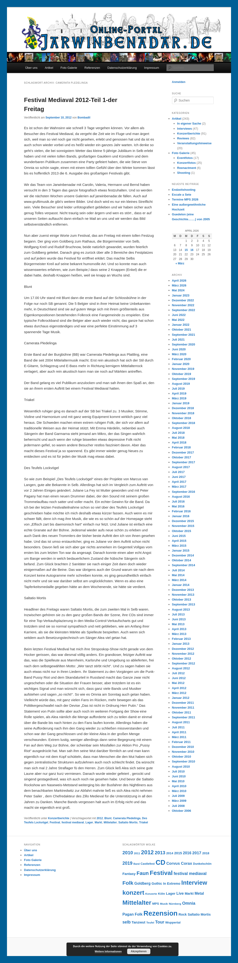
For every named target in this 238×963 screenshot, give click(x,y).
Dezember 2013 (183, 590)
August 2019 (181, 383)
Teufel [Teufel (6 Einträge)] (150, 922)
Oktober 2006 (181, 810)
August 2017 (181, 467)
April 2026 (179, 280)
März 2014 (179, 580)
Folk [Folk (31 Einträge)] (127, 883)
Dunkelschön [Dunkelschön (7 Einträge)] (202, 863)
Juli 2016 (178, 501)
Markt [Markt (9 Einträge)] (189, 893)
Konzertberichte (58, 818)
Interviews (184, 128)
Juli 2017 (178, 472)
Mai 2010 (178, 781)
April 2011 (179, 732)
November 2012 (183, 653)
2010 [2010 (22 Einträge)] (127, 852)
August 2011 (181, 722)
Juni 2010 (179, 776)
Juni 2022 (179, 315)
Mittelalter (110, 822)
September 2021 (183, 334)
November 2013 (183, 594)
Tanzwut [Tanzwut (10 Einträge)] (138, 922)
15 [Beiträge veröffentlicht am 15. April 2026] (186, 250)
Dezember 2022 (183, 300)
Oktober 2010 (181, 756)
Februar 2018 (181, 447)
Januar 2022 (180, 324)
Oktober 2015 (181, 531)
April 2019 (179, 393)
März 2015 (179, 545)
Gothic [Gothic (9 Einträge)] (157, 883)
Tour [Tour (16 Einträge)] (159, 922)
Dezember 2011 (183, 702)
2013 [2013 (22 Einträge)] (160, 852)
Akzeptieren (138, 951)
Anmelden (178, 82)
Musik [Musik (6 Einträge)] (164, 903)
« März (179, 263)
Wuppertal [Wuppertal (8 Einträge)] (173, 922)
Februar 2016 (181, 511)
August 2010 (181, 766)
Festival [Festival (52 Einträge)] (161, 872)
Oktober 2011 (181, 712)
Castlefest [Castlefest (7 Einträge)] (148, 863)
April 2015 (179, 540)
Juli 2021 (178, 339)
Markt (98, 822)
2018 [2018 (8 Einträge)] (205, 853)
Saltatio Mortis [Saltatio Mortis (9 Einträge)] (199, 914)
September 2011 (183, 717)
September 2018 (183, 423)
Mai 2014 (178, 575)
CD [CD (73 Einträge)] (160, 862)
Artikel (49, 67)
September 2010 (183, 761)
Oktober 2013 (181, 599)
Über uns (31, 67)
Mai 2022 (178, 320)
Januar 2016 (180, 516)
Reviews (183, 138)
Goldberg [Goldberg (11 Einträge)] (142, 883)
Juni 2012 (179, 678)
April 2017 (179, 481)
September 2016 (183, 491)
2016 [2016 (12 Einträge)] (187, 853)
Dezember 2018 (183, 408)
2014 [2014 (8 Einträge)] (169, 853)
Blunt (108, 818)
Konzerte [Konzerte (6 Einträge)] (151, 893)
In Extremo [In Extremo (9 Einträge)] (171, 883)
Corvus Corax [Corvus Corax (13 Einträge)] (179, 863)
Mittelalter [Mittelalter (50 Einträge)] (136, 902)
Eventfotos (185, 158)
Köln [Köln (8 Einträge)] (161, 893)
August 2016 (181, 496)
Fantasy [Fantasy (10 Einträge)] (129, 874)
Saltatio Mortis (128, 822)
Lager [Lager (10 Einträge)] (170, 893)
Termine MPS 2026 (185, 199)
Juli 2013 (178, 614)
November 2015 (183, 526)
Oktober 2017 (181, 457)
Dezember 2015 (183, 521)
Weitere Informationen (108, 951)
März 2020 (179, 354)
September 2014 (183, 565)
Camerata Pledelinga (126, 818)
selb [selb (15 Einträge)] (126, 922)
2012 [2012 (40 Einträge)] (147, 852)
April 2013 (179, 629)
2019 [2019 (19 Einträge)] (127, 863)
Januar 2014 (180, 585)
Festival (55, 822)
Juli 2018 (178, 432)
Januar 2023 (180, 295)
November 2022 (183, 305)
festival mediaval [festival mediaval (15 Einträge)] (190, 873)
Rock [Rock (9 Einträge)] (182, 914)
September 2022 (183, 310)
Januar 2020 (180, 364)
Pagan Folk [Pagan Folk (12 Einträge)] (132, 914)
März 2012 (179, 693)
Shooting (183, 172)
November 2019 (183, 369)
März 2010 (179, 791)
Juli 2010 (178, 771)
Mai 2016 (178, 506)
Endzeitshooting (183, 189)
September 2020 (183, 344)
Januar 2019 (180, 403)
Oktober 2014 (181, 560)
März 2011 (179, 737)
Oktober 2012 (181, 658)
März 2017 (179, 486)
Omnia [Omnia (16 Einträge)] (188, 903)
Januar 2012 (180, 698)
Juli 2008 (178, 806)
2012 (100, 818)
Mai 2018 (178, 437)
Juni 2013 (179, 619)
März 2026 (179, 285)
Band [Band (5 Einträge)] (136, 863)
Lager (89, 822)
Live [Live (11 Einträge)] (180, 893)
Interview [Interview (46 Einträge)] (194, 882)
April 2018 (179, 442)
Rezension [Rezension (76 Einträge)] (160, 913)
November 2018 (183, 413)
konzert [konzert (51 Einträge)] (133, 892)
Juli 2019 (178, 388)
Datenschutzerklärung (122, 67)
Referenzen (92, 67)
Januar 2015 (180, 550)
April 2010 (179, 786)
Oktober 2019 (181, 374)
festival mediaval (73, 822)
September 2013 (183, 604)
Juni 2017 (179, 477)
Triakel (143, 822)
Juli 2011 (178, 727)
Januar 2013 (180, 643)
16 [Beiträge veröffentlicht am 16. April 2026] (191, 250)
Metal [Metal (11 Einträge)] (199, 893)
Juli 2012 (178, 673)
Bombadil (84, 117)
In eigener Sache (189, 123)
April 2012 (179, 688)
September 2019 (183, 379)
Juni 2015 (179, 536)
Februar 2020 (181, 359)
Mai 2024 (178, 290)
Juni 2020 (179, 349)
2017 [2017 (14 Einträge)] (196, 853)
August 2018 (181, 428)
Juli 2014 (178, 570)
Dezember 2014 (183, 555)
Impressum (151, 67)
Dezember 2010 (183, 747)
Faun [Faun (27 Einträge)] (143, 873)
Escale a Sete (181, 194)
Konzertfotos (186, 162)
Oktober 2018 (181, 418)
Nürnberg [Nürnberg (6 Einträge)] (175, 903)
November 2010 (183, 751)
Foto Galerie (68, 67)
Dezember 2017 (183, 452)
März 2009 (179, 800)
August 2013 (181, 609)
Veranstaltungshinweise (194, 143)
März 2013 (179, 634)
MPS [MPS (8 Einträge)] (155, 903)
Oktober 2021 (181, 329)
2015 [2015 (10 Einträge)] (178, 853)
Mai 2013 (178, 624)
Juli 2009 (178, 796)
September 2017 (183, 462)
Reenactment (186, 168)
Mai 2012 (178, 683)
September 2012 (183, 663)
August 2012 (181, 668)
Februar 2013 (181, 639)
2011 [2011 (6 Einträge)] (137, 853)
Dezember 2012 (183, 649)
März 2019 (179, 398)
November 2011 (183, 707)
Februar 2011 (181, 742)
